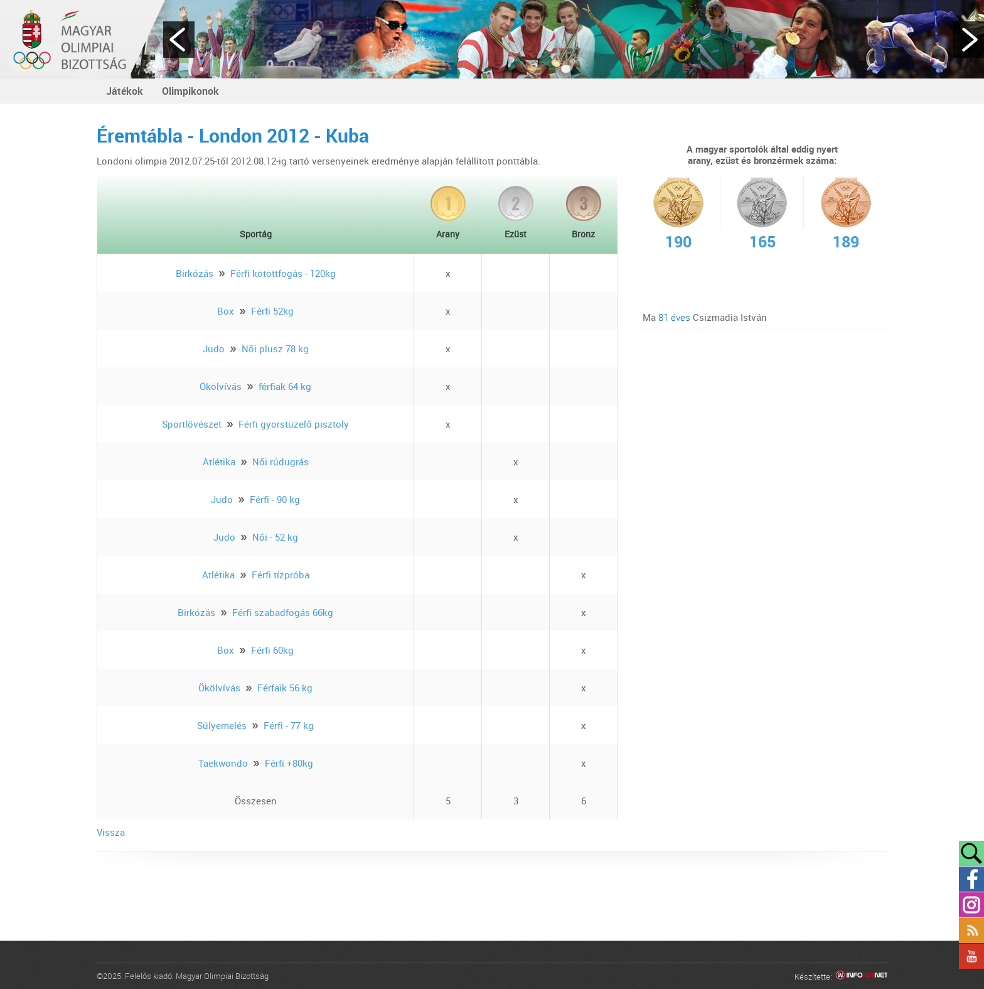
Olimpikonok (190, 91)
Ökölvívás (221, 386)
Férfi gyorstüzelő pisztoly (293, 424)
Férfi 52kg (272, 311)
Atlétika (219, 461)
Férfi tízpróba (280, 574)
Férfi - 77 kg (289, 725)
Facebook (971, 879)
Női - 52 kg (275, 537)
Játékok (124, 91)
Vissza (111, 832)
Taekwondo (223, 763)
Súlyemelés (222, 725)
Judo (214, 348)
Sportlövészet (192, 424)
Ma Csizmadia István (705, 317)
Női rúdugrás (280, 461)
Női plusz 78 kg (275, 348)
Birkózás (194, 273)
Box (225, 311)
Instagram (971, 904)
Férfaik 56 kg (285, 687)
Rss (971, 930)
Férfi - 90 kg (275, 499)
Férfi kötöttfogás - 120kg (283, 273)
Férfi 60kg (272, 650)
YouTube (971, 956)
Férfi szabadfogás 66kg (282, 612)
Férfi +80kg (289, 763)
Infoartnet (861, 976)
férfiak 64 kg (285, 386)
